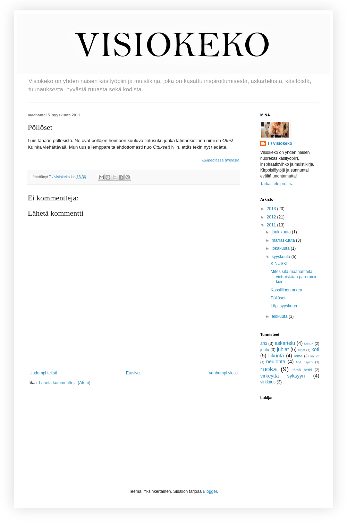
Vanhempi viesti (223, 373)
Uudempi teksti (43, 373)
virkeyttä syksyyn (282, 376)
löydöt (314, 356)
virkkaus (268, 382)
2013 (272, 208)
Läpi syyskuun (284, 306)
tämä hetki (302, 370)
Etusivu (132, 373)
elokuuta (280, 316)
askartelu (285, 343)
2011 (272, 225)
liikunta (276, 355)
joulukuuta (282, 232)
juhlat (283, 349)
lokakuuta (281, 248)
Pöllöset (278, 298)
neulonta (275, 361)
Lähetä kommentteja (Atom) (64, 382)
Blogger (210, 491)
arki (263, 343)
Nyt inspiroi (304, 362)
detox (308, 343)
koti (315, 349)
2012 (272, 217)
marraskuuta (284, 240)
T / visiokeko (279, 143)
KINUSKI (279, 263)
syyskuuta (281, 256)
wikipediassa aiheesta (220, 160)
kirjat (301, 350)
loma (298, 356)
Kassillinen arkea (286, 290)
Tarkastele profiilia (277, 183)
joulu (264, 349)
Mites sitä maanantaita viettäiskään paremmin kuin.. (294, 276)
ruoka (268, 369)
